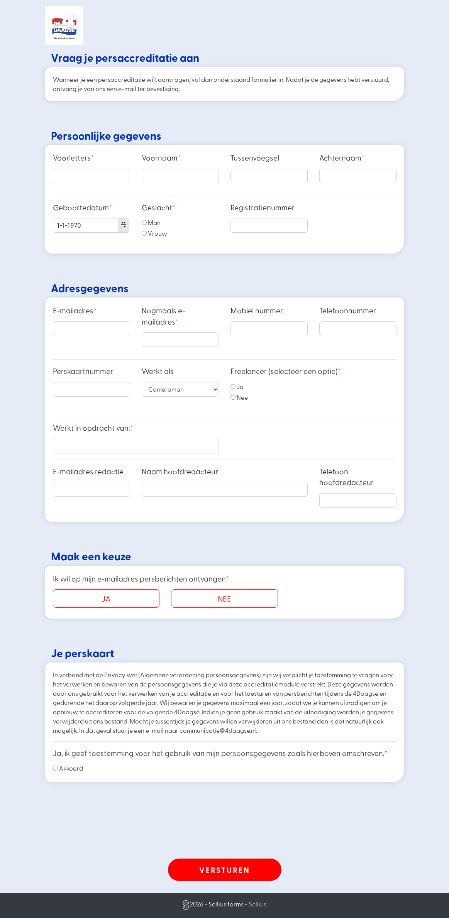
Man (151, 222)
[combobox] (91, 225)
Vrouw (154, 233)
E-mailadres (75, 310)
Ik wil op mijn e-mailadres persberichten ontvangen (141, 578)
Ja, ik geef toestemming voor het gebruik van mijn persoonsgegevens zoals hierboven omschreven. (220, 753)
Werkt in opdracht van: (93, 427)
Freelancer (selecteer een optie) (285, 371)
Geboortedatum (82, 207)
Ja (237, 386)
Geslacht (158, 207)
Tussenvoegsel (254, 157)
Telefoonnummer (347, 310)
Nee (239, 397)
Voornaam (161, 157)
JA (106, 598)
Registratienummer (262, 207)
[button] (123, 225)
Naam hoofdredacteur (180, 471)
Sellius (257, 904)
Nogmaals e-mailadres (163, 316)
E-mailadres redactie (88, 471)
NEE (224, 598)
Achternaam (341, 157)
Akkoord (68, 768)
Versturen (224, 869)
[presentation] (224, 834)
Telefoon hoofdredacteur (346, 477)
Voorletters (73, 157)
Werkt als (158, 371)
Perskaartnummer (83, 371)
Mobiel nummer (256, 310)
